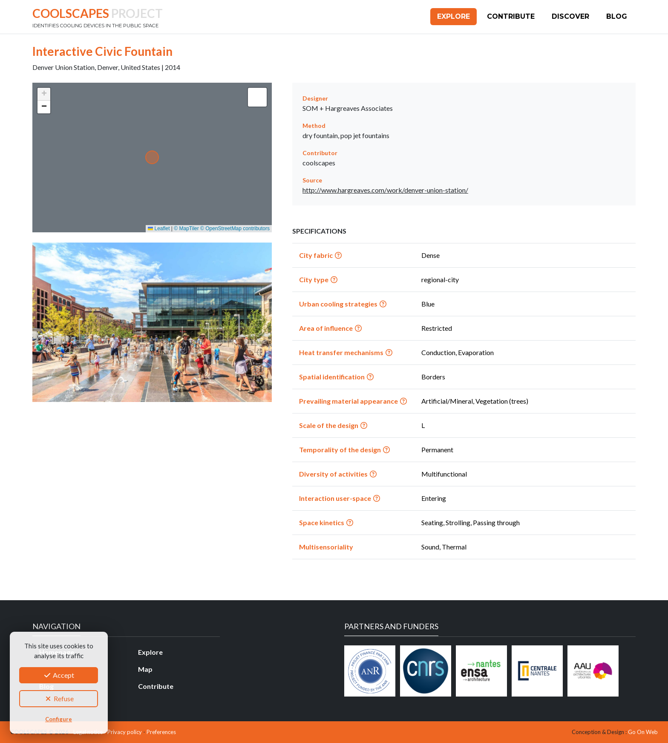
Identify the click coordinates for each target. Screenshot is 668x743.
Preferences (161, 732)
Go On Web (643, 732)
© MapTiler (186, 228)
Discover (570, 16)
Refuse (59, 698)
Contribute (511, 16)
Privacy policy (124, 732)
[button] (43, 94)
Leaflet (159, 228)
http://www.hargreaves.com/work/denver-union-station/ (385, 190)
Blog (616, 16)
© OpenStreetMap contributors (235, 228)
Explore (453, 16)
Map (145, 669)
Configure (58, 719)
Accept (58, 675)
